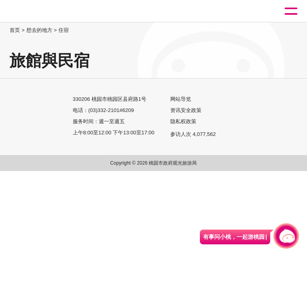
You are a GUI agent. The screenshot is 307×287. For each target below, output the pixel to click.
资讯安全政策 (185, 110)
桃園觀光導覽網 (39, 11)
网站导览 (180, 99)
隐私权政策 (183, 121)
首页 (15, 30)
